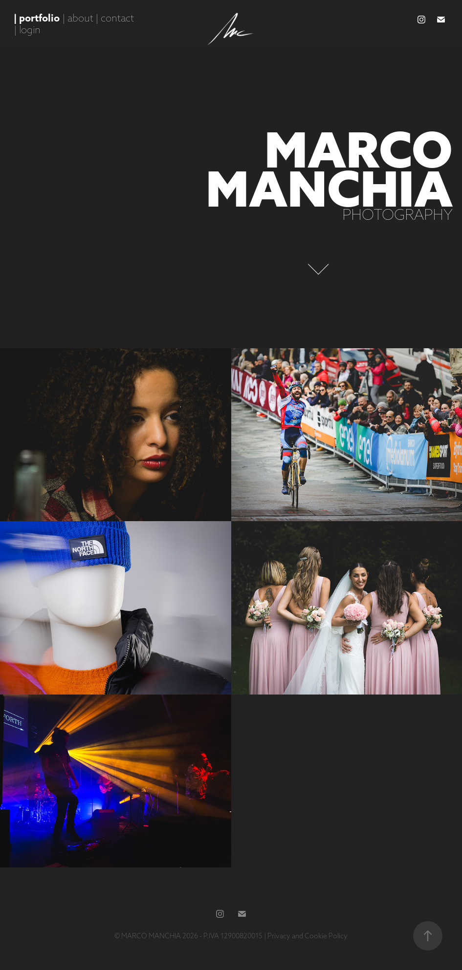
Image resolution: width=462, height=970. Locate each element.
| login (27, 29)
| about (77, 18)
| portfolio (37, 18)
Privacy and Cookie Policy (307, 935)
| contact (114, 18)
